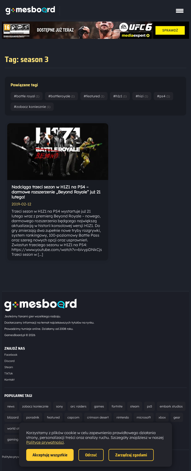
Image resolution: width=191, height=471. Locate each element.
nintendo (122, 417)
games (99, 406)
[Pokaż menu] (179, 11)
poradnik (32, 417)
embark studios (171, 406)
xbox (162, 417)
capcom (73, 417)
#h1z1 (120, 96)
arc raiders (78, 406)
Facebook (10, 354)
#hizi (142, 96)
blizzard (13, 417)
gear (176, 417)
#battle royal (26, 96)
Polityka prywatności (15, 457)
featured (53, 417)
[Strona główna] (30, 13)
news (10, 406)
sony (59, 406)
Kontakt (9, 379)
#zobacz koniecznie (32, 107)
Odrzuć (91, 455)
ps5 (149, 406)
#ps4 (163, 96)
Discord (9, 361)
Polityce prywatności (45, 442)
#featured (94, 96)
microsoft (144, 417)
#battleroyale (61, 96)
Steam (8, 367)
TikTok (8, 373)
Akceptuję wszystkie (49, 455)
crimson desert (98, 417)
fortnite (117, 406)
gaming (12, 439)
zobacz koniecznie (35, 406)
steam (134, 406)
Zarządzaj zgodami (131, 455)
